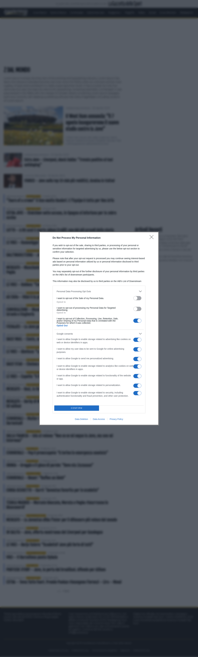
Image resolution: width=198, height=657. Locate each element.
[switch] (137, 298)
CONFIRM (76, 408)
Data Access (99, 419)
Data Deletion (81, 419)
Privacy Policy (116, 419)
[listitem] (99, 291)
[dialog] (99, 328)
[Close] (152, 238)
